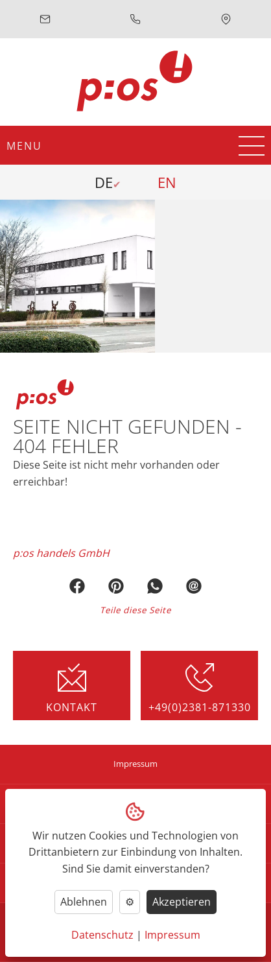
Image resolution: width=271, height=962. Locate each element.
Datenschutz (102, 935)
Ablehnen (83, 902)
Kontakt (71, 688)
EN (167, 182)
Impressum (135, 763)
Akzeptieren (181, 902)
